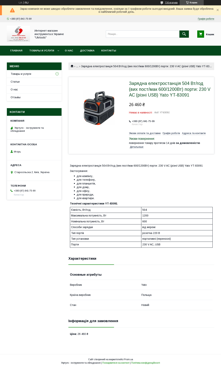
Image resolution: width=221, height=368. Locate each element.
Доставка (87, 50)
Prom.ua (128, 359)
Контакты (108, 50)
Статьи (15, 81)
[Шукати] (184, 34)
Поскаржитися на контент (115, 363)
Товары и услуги (41, 50)
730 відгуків (171, 2)
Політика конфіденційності (145, 363)
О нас (69, 50)
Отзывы (16, 97)
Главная (16, 50)
